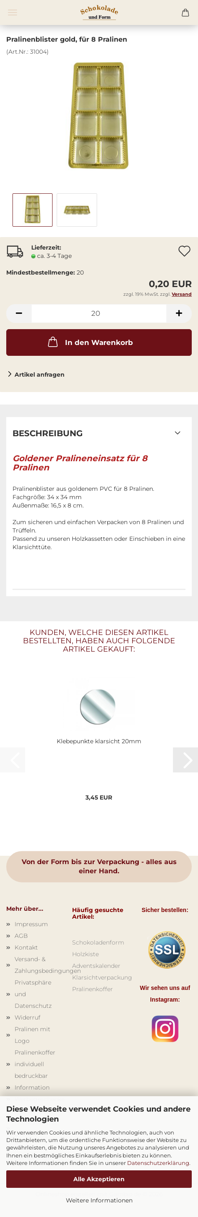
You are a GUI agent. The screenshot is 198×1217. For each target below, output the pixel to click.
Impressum (31, 924)
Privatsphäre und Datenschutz (33, 994)
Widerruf (27, 1017)
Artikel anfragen (40, 374)
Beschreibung (48, 433)
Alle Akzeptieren (99, 1179)
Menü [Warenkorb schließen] (12, 12)
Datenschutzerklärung (158, 1163)
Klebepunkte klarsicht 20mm (99, 741)
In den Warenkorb (89, 341)
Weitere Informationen (99, 1200)
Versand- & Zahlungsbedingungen (37, 965)
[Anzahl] (99, 313)
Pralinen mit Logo (32, 1035)
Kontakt (26, 947)
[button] (18, 313)
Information (32, 1087)
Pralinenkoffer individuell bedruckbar (35, 1064)
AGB (21, 936)
